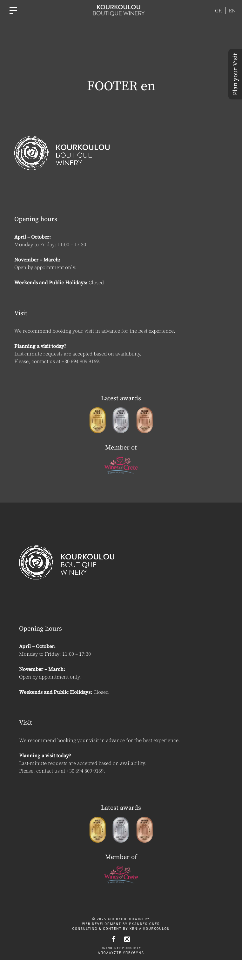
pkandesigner (144, 924)
